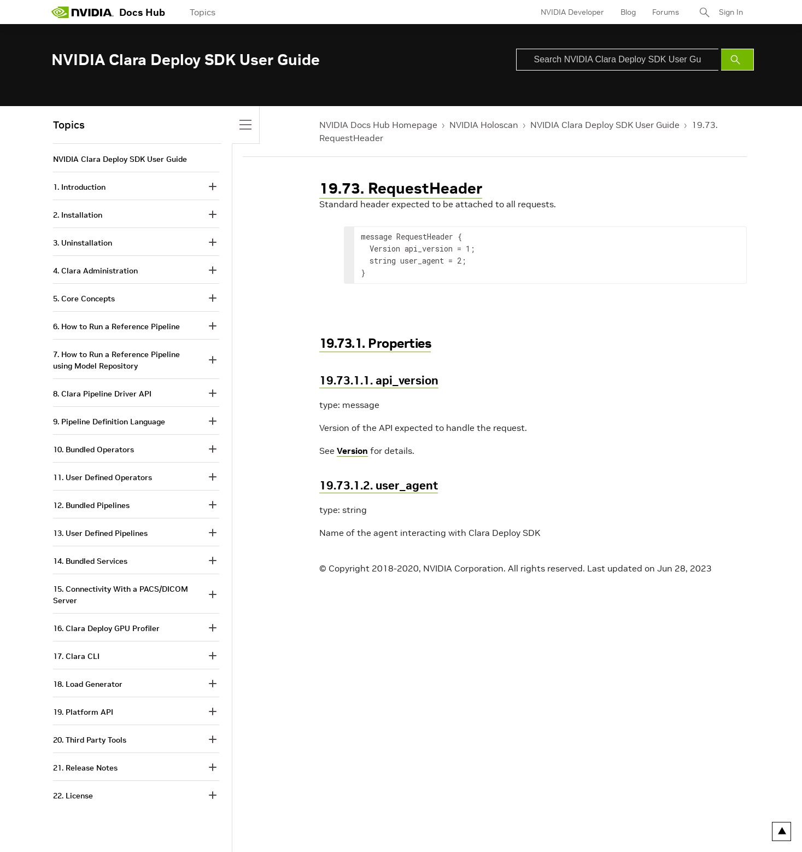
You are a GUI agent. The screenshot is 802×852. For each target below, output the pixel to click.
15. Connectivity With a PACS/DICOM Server (120, 594)
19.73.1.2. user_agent (378, 485)
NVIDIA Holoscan (483, 124)
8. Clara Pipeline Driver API (102, 394)
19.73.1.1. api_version (378, 380)
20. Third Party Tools (89, 740)
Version (352, 450)
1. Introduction (79, 187)
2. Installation (77, 215)
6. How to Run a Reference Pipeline (116, 326)
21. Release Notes (85, 768)
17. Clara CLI (76, 656)
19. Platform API (83, 712)
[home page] (82, 12)
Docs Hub (142, 12)
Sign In (731, 12)
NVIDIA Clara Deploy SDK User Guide (605, 124)
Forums (665, 12)
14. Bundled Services (90, 561)
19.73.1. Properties (375, 343)
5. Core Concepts (84, 299)
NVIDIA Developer (572, 12)
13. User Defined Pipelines (100, 533)
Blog (628, 12)
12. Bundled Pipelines (91, 505)
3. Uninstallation (82, 243)
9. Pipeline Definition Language (109, 422)
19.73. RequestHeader (400, 188)
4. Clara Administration (95, 271)
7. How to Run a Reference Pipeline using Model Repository (116, 360)
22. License (73, 796)
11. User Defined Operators (102, 477)
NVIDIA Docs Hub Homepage (378, 124)
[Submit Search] (737, 60)
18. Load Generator (87, 684)
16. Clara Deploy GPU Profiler (106, 628)
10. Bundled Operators (93, 449)
